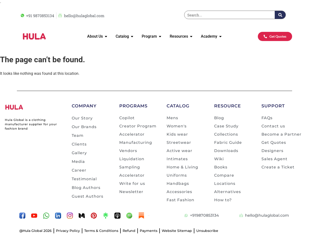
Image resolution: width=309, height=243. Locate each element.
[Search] (280, 15)
